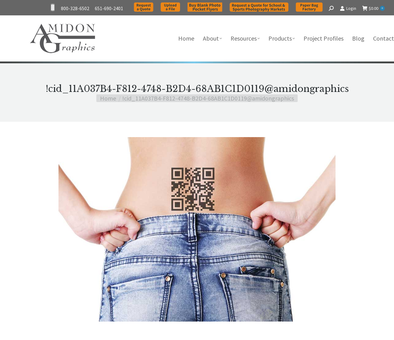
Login (348, 8)
